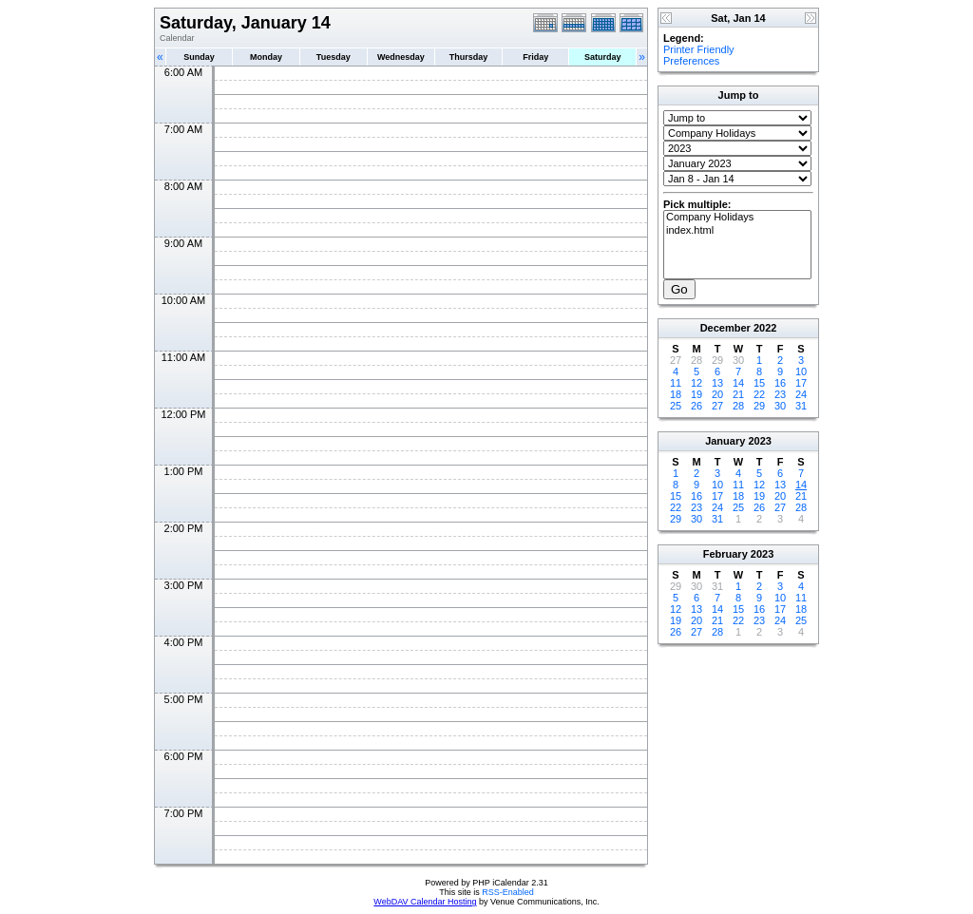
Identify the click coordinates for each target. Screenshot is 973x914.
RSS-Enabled (508, 892)
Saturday (602, 57)
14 (738, 383)
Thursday (468, 57)
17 (801, 383)
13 (717, 383)
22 (759, 394)
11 (675, 383)
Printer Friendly (699, 49)
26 (696, 405)
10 (801, 371)
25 (675, 405)
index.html (737, 231)
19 (696, 394)
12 (696, 383)
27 (717, 405)
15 (759, 383)
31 (801, 405)
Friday (535, 57)
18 (675, 394)
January (725, 441)
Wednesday (401, 57)
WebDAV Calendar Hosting (424, 901)
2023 (759, 441)
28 (738, 405)
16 (780, 383)
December (725, 327)
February (725, 554)
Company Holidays (737, 217)
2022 (765, 327)
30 (780, 405)
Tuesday (333, 57)
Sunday (199, 57)
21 (738, 394)
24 (801, 394)
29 (759, 405)
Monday (266, 57)
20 (717, 394)
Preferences (691, 61)
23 (780, 394)
